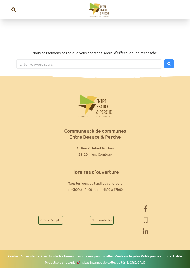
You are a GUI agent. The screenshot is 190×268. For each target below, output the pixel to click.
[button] (14, 9)
